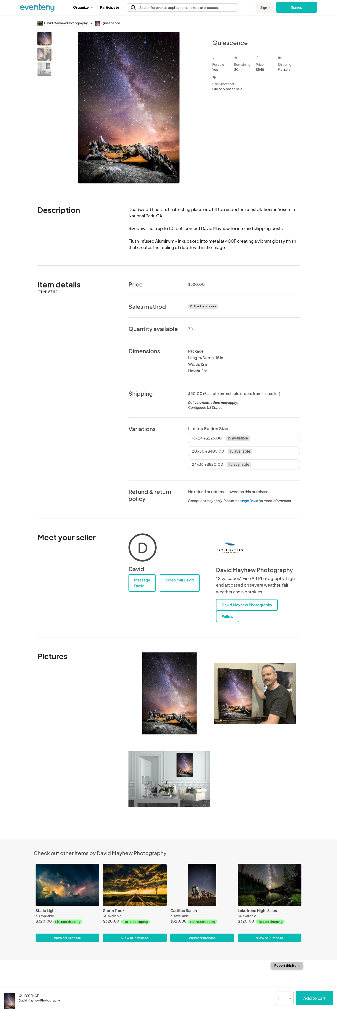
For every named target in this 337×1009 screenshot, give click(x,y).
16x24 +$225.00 (221, 438)
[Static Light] (67, 885)
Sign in (265, 7)
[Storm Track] (135, 885)
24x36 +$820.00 (221, 464)
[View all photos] (129, 107)
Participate (111, 7)
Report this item (287, 965)
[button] (83, 7)
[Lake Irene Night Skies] (269, 885)
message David (246, 501)
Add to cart (314, 998)
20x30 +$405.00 (222, 451)
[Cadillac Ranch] (202, 885)
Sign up (296, 7)
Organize (83, 7)
